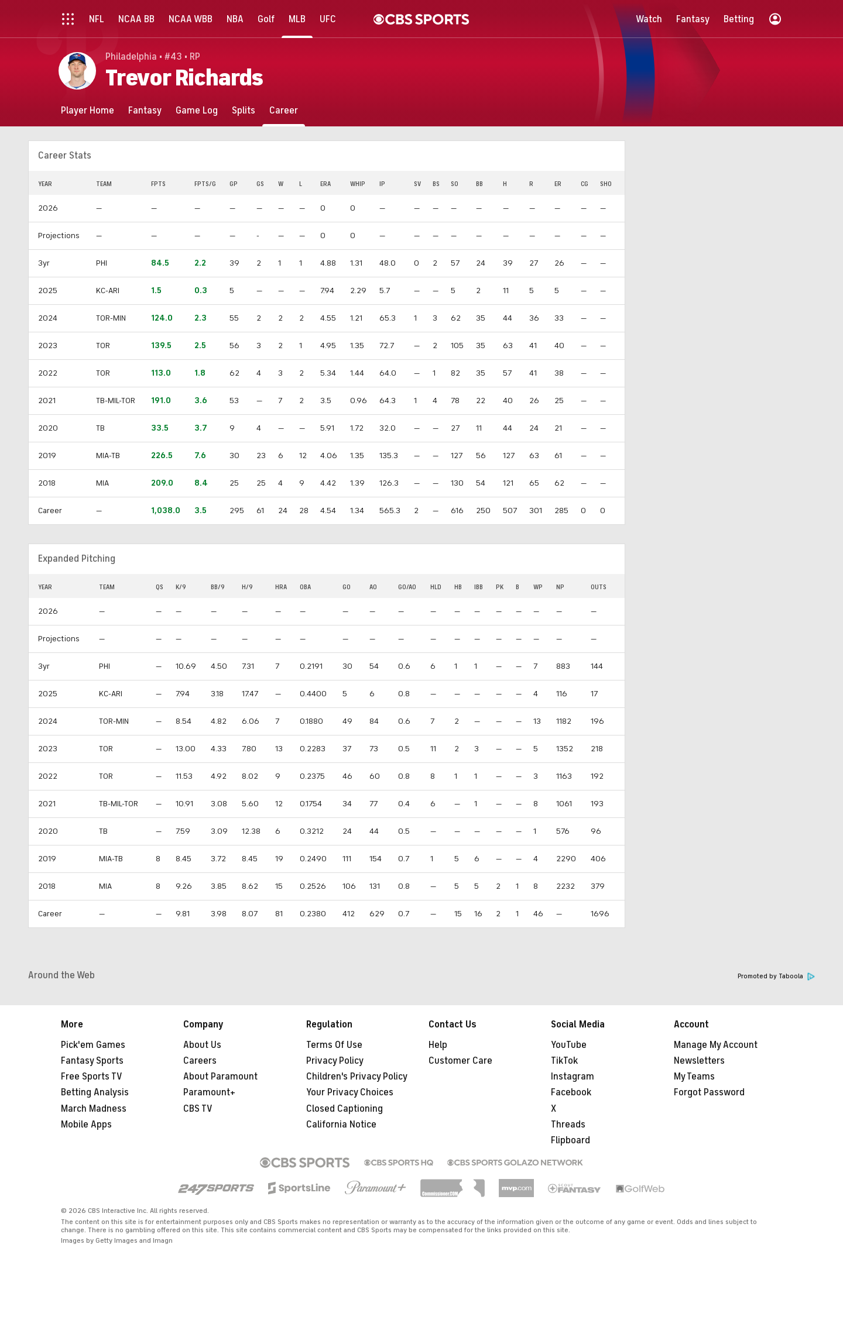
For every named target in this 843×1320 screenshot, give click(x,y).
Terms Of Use (334, 1045)
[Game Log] (197, 110)
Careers (200, 1061)
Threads (568, 1124)
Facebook (571, 1092)
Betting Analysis (95, 1092)
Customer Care (460, 1061)
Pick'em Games (93, 1045)
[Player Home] (87, 110)
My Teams (694, 1076)
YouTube (569, 1045)
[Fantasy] (145, 110)
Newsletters (699, 1061)
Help (438, 1045)
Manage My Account (716, 1045)
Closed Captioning (344, 1109)
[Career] (283, 110)
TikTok (564, 1061)
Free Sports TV (91, 1076)
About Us (202, 1045)
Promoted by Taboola (776, 976)
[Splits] (243, 110)
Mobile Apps (86, 1124)
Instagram (572, 1076)
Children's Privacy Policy (356, 1076)
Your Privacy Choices (349, 1092)
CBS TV (198, 1109)
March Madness (93, 1109)
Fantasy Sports (92, 1061)
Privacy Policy (335, 1061)
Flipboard (570, 1140)
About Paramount (220, 1076)
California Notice (341, 1124)
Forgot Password (709, 1092)
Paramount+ (209, 1092)
